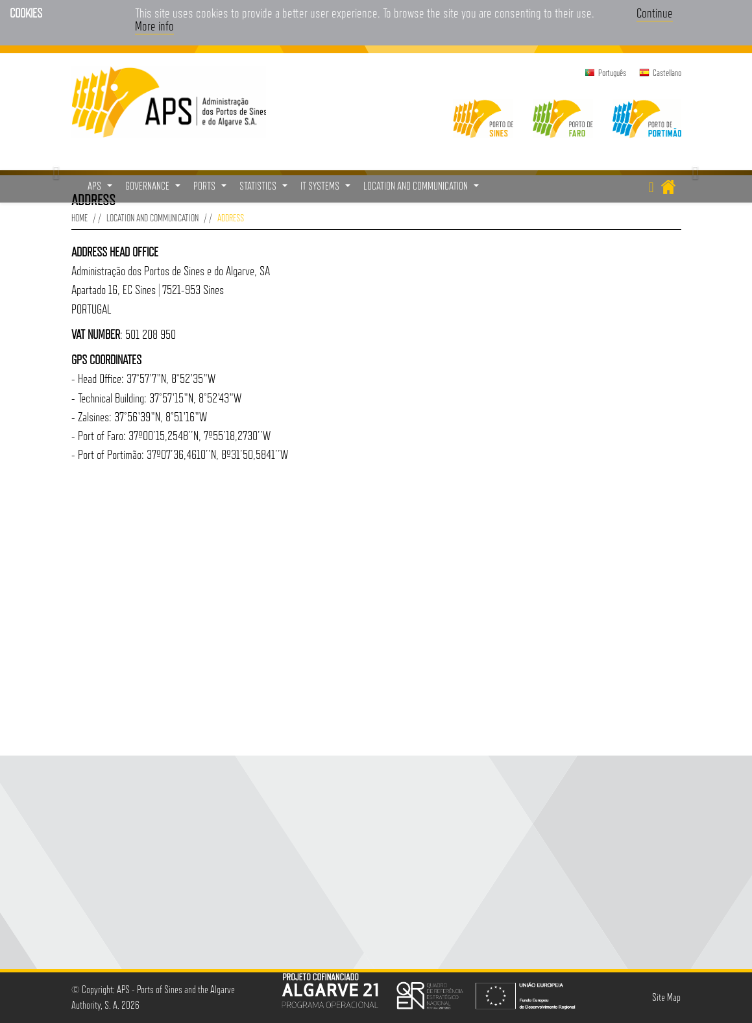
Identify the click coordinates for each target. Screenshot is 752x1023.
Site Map (666, 997)
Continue (655, 13)
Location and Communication (152, 217)
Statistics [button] (265, 189)
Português (612, 73)
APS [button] (101, 189)
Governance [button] (154, 189)
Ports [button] (211, 189)
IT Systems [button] (327, 189)
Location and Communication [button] (422, 189)
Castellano (667, 73)
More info (154, 26)
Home (79, 217)
